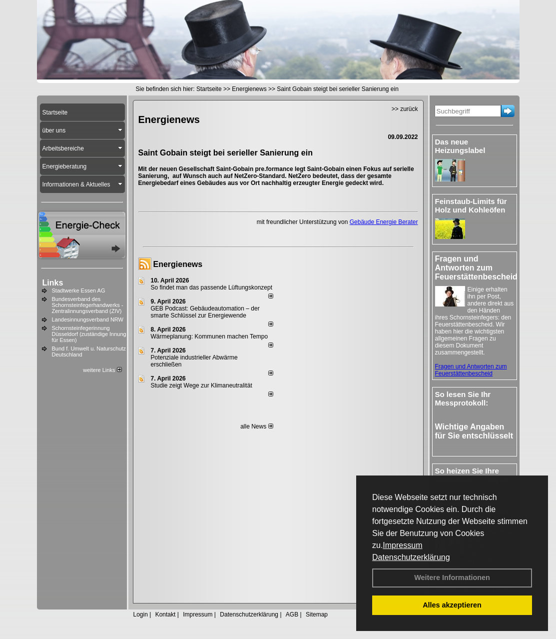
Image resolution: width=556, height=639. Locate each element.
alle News (256, 426)
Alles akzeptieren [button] (452, 605)
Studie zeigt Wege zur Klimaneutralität (201, 385)
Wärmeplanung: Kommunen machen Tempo (209, 336)
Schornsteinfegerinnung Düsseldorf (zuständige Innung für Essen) (89, 334)
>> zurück (405, 109)
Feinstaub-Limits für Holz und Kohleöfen (471, 205)
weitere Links (102, 370)
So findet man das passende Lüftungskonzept (212, 287)
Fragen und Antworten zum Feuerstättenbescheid (471, 370)
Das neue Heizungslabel (460, 146)
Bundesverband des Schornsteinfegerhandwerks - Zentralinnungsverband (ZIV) (87, 305)
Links (52, 282)
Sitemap (317, 614)
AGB (292, 614)
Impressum (402, 545)
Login (140, 614)
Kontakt (165, 614)
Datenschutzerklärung (411, 557)
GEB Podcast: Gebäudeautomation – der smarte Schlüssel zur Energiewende (205, 312)
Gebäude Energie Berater (384, 222)
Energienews (178, 264)
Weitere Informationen (452, 578)
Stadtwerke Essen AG (78, 291)
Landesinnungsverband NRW (88, 319)
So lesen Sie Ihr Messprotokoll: (463, 398)
